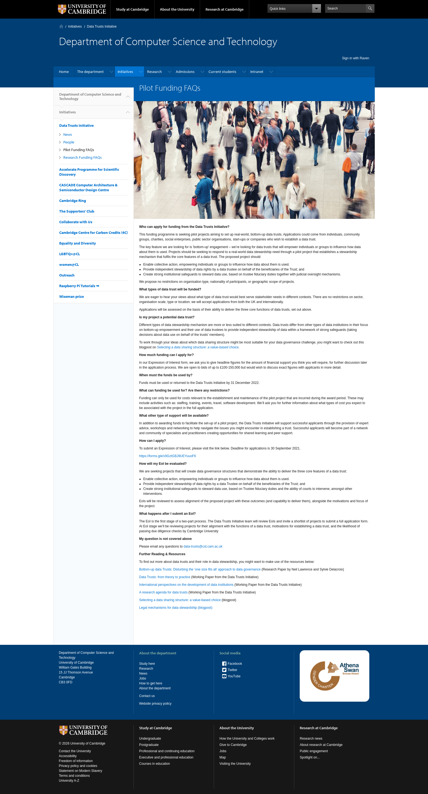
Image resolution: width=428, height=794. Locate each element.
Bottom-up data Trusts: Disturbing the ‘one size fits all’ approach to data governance (200, 569)
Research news (311, 738)
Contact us (147, 696)
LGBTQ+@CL (69, 253)
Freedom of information (76, 761)
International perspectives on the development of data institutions (186, 585)
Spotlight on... (310, 757)
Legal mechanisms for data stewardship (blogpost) (175, 608)
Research (154, 71)
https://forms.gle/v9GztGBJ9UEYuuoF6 (167, 456)
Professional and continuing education (167, 751)
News (67, 134)
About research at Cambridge (321, 745)
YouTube (234, 676)
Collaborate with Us (75, 221)
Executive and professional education (166, 757)
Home (61, 26)
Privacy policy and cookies (78, 766)
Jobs (142, 678)
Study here (147, 664)
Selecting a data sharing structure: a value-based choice (180, 600)
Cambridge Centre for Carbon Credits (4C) (93, 232)
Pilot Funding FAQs (78, 149)
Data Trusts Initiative (102, 26)
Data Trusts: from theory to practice (164, 577)
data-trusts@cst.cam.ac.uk (203, 546)
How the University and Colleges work (247, 738)
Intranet (256, 71)
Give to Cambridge (233, 745)
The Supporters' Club (76, 211)
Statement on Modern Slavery (80, 771)
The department (90, 71)
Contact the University (75, 751)
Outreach (67, 275)
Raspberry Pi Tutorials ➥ (79, 285)
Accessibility (68, 756)
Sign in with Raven (355, 58)
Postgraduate (149, 745)
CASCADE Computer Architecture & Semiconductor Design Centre (88, 187)
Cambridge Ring (72, 200)
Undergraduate (150, 738)
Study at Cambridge (132, 9)
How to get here (150, 683)
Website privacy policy (155, 703)
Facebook (235, 664)
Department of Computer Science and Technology (90, 98)
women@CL (69, 264)
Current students (222, 71)
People (68, 142)
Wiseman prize (71, 296)
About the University (177, 9)
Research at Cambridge (224, 9)
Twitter (232, 670)
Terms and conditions (74, 776)
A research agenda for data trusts (163, 592)
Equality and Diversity (77, 243)
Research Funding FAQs (82, 157)
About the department (155, 688)
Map (222, 757)
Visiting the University (235, 764)
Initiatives (75, 26)
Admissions (185, 71)
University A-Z (69, 781)
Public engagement (314, 751)
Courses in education (154, 764)
